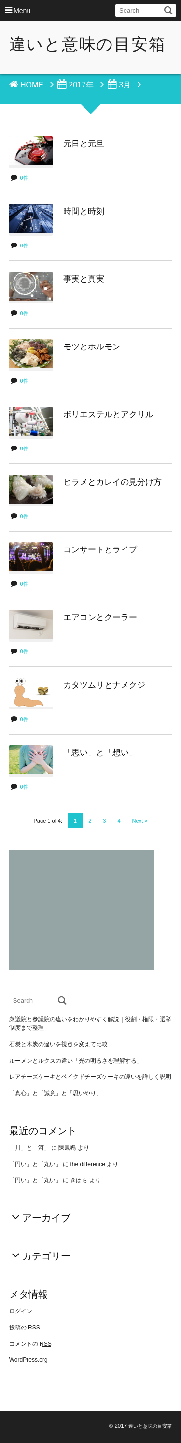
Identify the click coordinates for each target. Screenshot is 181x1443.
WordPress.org (28, 1359)
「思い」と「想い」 (100, 752)
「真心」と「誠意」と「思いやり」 (55, 1093)
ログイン (20, 1311)
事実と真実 (83, 279)
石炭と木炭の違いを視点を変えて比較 (58, 1044)
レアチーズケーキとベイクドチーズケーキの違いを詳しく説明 (90, 1076)
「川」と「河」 (29, 1147)
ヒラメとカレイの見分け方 (112, 482)
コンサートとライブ (100, 549)
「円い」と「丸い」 (35, 1164)
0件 (24, 178)
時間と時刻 (83, 211)
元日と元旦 (83, 143)
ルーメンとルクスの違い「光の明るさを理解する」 (75, 1060)
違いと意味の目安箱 (87, 44)
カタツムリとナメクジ (104, 685)
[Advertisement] (81, 910)
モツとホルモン (92, 346)
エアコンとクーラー (100, 617)
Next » (140, 820)
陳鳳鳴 (67, 1147)
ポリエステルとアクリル (108, 414)
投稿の (24, 1327)
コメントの (30, 1344)
